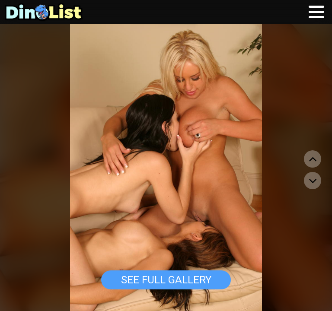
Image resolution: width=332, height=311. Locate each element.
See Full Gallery (166, 280)
